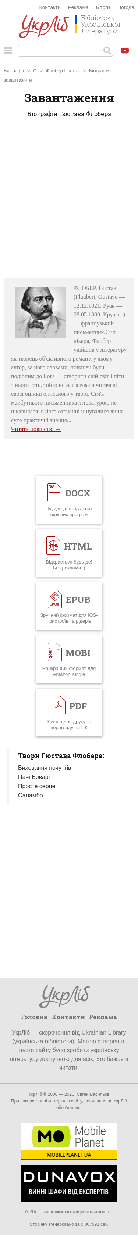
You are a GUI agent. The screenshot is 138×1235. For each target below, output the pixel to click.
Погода (125, 7)
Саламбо (30, 795)
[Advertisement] (69, 200)
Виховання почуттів (44, 768)
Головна (34, 1017)
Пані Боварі (34, 777)
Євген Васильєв (93, 1094)
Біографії (14, 70)
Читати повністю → (36, 429)
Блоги (103, 7)
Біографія (99, 70)
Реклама (78, 7)
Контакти (49, 7)
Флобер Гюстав (63, 70)
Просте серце (36, 786)
